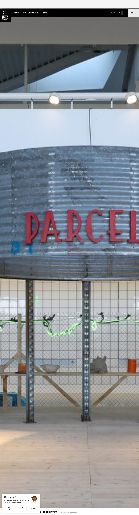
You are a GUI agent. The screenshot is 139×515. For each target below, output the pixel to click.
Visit (24, 13)
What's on (17, 13)
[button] (133, 13)
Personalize (32, 508)
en (124, 13)
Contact (44, 13)
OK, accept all (9, 508)
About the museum (34, 13)
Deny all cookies (20, 508)
